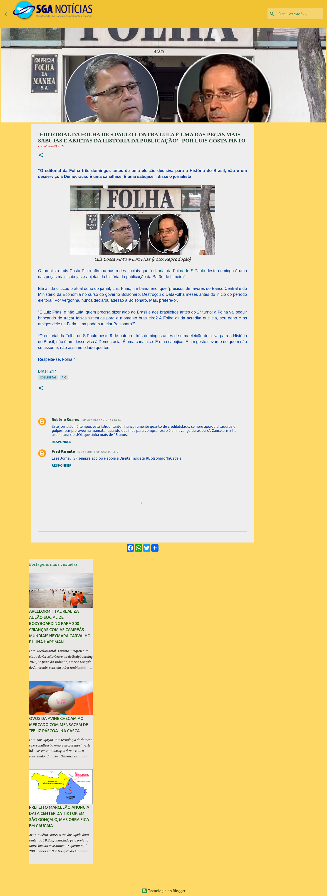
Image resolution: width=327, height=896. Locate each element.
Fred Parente (63, 451)
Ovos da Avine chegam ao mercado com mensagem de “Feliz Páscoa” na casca (58, 724)
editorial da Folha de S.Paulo (178, 271)
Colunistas (48, 377)
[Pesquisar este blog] (299, 13)
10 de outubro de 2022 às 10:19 (97, 451)
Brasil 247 (47, 371)
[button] (41, 155)
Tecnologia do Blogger (164, 891)
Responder (61, 442)
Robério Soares (65, 420)
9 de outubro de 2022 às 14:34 (101, 419)
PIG (64, 377)
